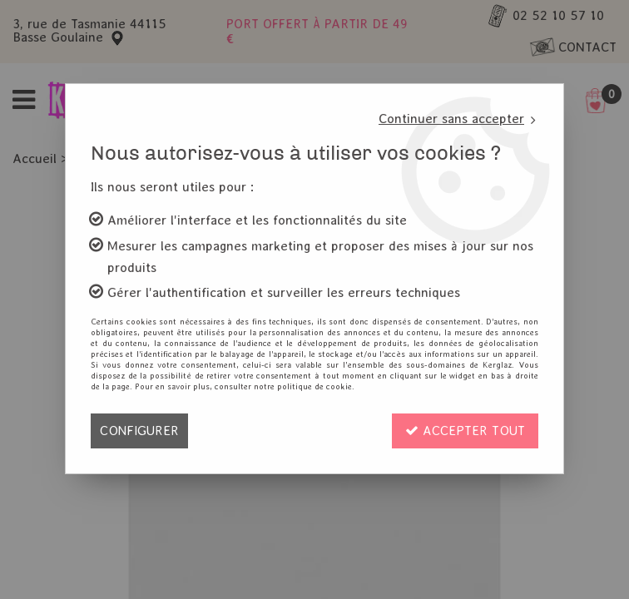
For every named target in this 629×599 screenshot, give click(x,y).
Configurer (139, 430)
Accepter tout (465, 430)
